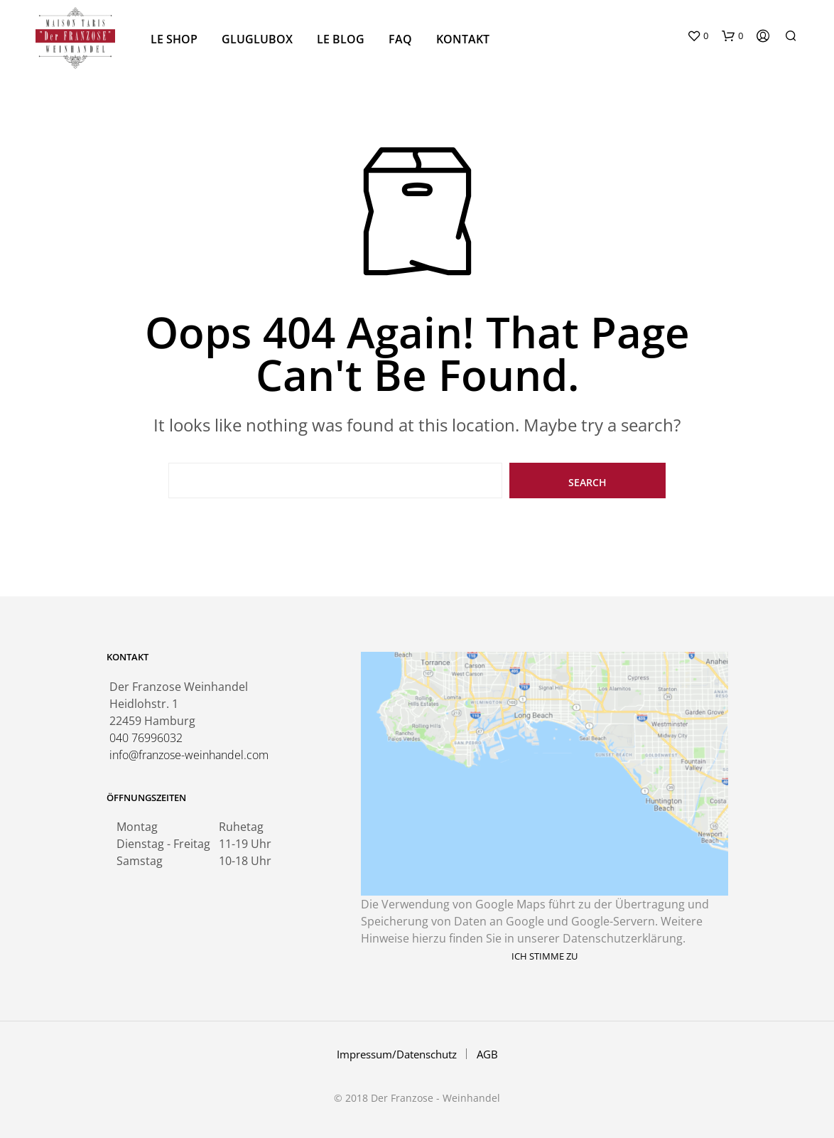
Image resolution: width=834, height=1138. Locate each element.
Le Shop (174, 39)
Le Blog (340, 39)
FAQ (400, 39)
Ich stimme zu (544, 956)
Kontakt (462, 39)
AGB (487, 1054)
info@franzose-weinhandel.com (189, 755)
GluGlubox (257, 39)
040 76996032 (146, 738)
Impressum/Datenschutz (397, 1054)
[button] (697, 36)
